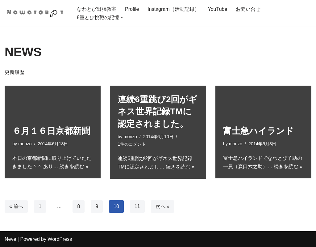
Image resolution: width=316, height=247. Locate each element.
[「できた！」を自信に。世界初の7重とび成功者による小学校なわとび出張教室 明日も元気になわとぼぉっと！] (35, 13)
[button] (122, 17)
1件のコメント (132, 144)
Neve (10, 239)
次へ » (162, 206)
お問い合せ (248, 9)
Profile (132, 9)
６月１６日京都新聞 (51, 131)
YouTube (217, 9)
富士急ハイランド (258, 131)
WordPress (60, 239)
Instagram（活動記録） (173, 9)
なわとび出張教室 (96, 9)
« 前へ (16, 206)
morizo (24, 143)
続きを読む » (74, 166)
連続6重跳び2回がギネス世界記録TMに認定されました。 (157, 111)
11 (137, 206)
